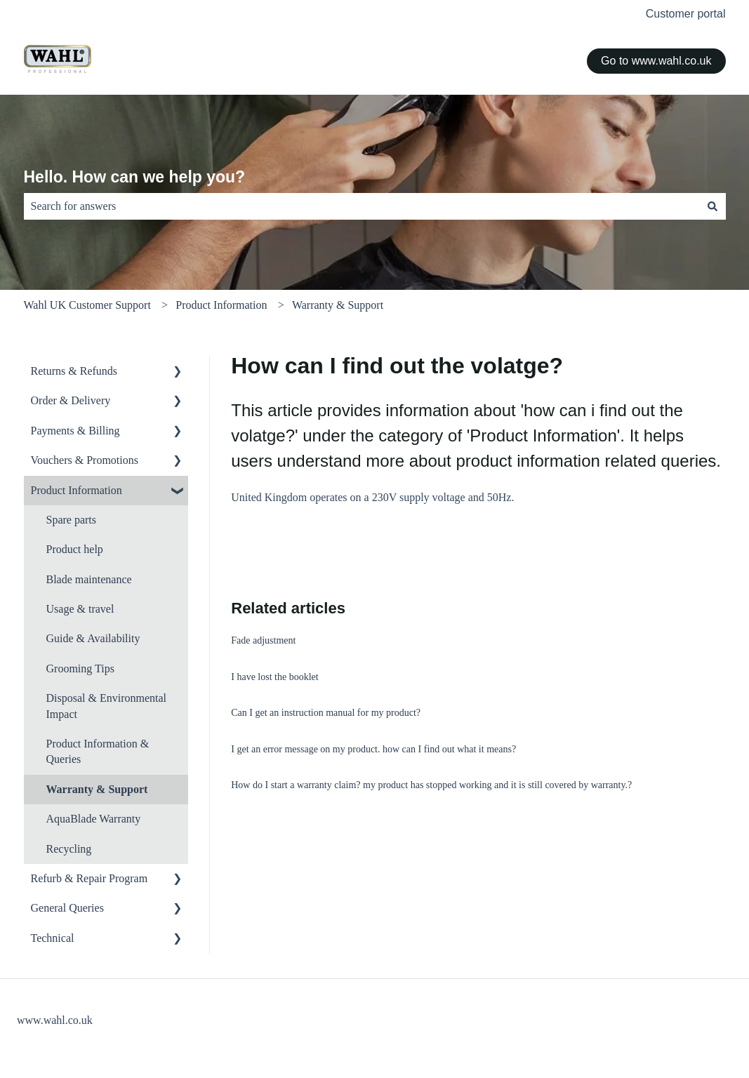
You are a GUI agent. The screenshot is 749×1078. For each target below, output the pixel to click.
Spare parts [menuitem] (71, 520)
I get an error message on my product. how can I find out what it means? (373, 749)
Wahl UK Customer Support (87, 305)
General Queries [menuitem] (67, 908)
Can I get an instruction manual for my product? (325, 712)
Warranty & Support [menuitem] (97, 789)
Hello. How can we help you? (135, 177)
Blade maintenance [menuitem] (89, 579)
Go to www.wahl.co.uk (656, 61)
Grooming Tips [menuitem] (80, 668)
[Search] (712, 206)
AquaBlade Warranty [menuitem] (93, 819)
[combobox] (361, 206)
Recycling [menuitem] (69, 849)
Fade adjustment (263, 640)
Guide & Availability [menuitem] (93, 638)
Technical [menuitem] (52, 938)
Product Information (221, 305)
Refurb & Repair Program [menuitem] (89, 878)
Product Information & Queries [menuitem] (98, 751)
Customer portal (686, 14)
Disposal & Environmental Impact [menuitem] (106, 705)
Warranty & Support (337, 305)
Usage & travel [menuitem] (80, 609)
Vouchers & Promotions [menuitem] (84, 460)
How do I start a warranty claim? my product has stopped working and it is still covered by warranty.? (431, 785)
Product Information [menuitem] (76, 490)
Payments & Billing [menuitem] (75, 431)
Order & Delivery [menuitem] (71, 400)
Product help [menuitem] (74, 549)
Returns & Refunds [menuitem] (74, 371)
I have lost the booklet (274, 677)
